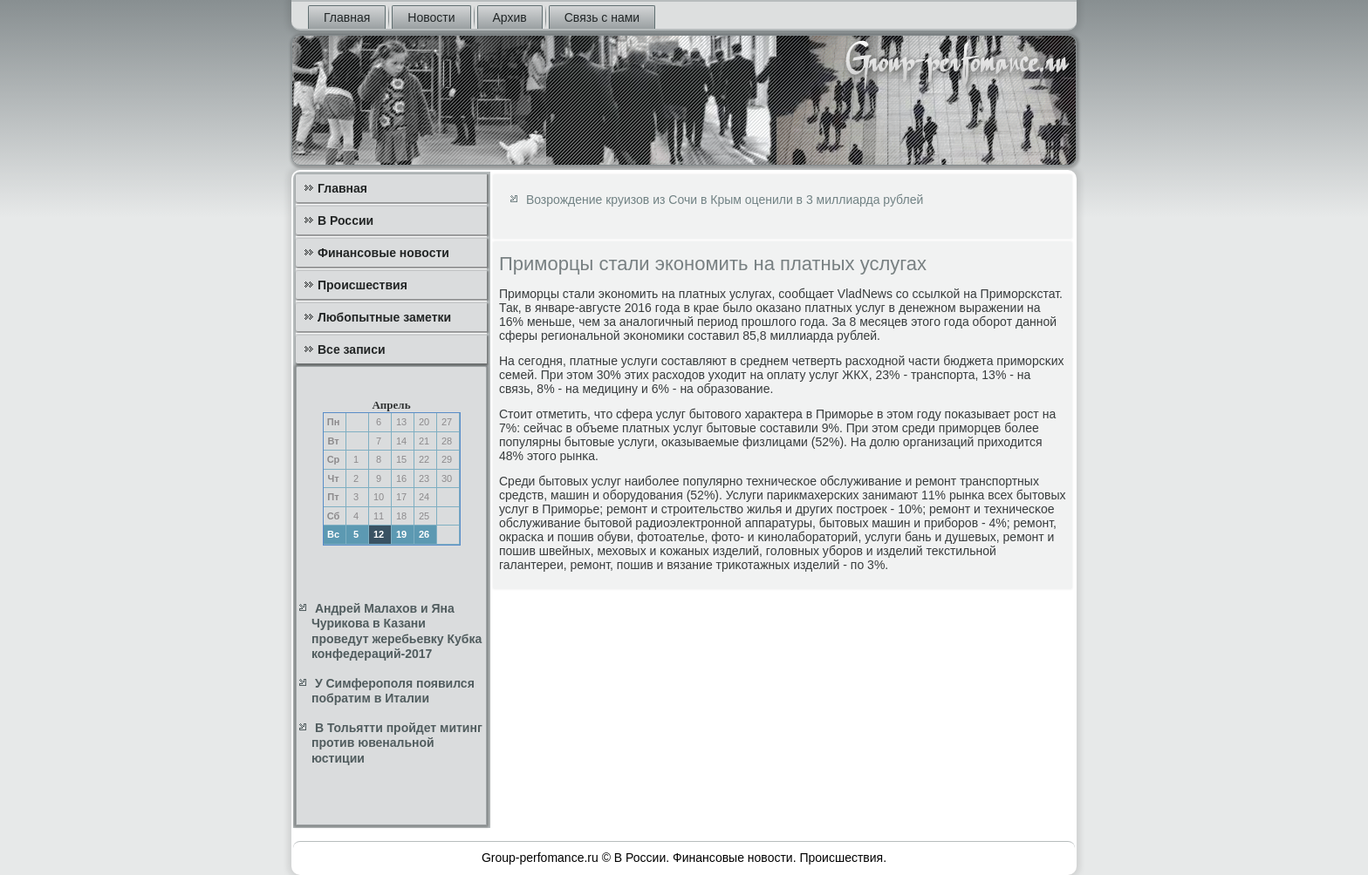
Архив (510, 17)
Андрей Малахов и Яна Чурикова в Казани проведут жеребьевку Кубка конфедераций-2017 (396, 631)
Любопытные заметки (384, 317)
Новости (431, 17)
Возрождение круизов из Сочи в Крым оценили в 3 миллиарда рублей (724, 200)
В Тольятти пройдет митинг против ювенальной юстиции (396, 743)
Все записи (352, 349)
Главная (347, 17)
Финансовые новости (383, 253)
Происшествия (362, 285)
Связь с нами (602, 17)
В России (345, 220)
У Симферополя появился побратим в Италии (393, 691)
